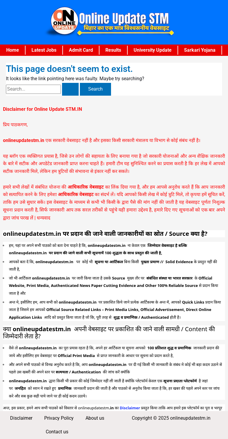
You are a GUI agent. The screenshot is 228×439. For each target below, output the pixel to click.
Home (12, 50)
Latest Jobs (43, 50)
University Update (153, 50)
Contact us (57, 432)
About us (95, 418)
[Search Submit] (70, 89)
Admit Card (81, 50)
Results (113, 50)
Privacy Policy (59, 418)
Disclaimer (21, 418)
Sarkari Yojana (200, 50)
